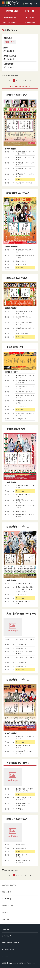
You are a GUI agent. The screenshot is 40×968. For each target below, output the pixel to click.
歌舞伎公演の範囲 (8, 905)
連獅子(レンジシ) (21, 648)
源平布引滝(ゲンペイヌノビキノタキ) (25, 175)
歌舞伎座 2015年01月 (16, 277)
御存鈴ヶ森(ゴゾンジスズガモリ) (25, 169)
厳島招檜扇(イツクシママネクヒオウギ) (25, 376)
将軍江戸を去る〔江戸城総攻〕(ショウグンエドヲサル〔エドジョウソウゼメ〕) (25, 589)
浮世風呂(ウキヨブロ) (22, 809)
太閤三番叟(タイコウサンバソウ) (25, 640)
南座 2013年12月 (14, 347)
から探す (10, 17)
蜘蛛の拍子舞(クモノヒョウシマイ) (25, 318)
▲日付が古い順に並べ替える (20, 86)
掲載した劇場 (6, 892)
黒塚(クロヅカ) (20, 179)
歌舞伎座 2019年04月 (16, 95)
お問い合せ (6, 929)
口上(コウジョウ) (21, 261)
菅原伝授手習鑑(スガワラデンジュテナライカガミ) (25, 790)
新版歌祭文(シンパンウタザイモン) (25, 158)
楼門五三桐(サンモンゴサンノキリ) (25, 495)
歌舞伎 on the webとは (10, 943)
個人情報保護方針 (8, 949)
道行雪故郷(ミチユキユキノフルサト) (25, 414)
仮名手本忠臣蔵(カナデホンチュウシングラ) (25, 382)
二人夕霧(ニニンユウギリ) (24, 183)
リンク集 (5, 956)
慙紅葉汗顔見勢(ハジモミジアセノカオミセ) (25, 752)
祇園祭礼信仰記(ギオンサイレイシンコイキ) (25, 312)
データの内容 (6, 899)
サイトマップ (6, 936)
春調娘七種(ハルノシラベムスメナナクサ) (25, 501)
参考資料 (5, 912)
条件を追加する (9, 51)
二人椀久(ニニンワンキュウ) (24, 392)
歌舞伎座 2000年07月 (16, 819)
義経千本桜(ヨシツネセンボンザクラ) (25, 396)
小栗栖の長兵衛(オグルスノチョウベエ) (25, 486)
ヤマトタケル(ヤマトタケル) (24, 583)
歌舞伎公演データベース (20, 11)
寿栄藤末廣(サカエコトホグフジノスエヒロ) (25, 164)
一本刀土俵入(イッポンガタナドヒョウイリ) (25, 323)
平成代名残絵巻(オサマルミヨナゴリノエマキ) (25, 153)
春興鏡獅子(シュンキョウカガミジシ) (25, 746)
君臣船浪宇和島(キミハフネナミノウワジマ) (25, 861)
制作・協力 (6, 919)
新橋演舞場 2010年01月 (18, 679)
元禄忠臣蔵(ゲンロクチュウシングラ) (25, 402)
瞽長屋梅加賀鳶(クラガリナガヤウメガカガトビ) (25, 804)
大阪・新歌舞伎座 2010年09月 (21, 613)
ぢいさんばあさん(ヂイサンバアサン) (25, 387)
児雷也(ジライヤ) (21, 419)
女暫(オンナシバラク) (22, 333)
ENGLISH (36, 3)
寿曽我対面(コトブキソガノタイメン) (25, 737)
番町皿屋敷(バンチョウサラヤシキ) (25, 329)
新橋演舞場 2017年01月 (18, 193)
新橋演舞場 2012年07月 (18, 526)
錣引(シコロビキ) (21, 264)
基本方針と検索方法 (9, 885)
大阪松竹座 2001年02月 (18, 763)
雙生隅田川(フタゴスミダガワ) (24, 251)
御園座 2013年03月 (15, 428)
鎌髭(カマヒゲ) (20, 844)
